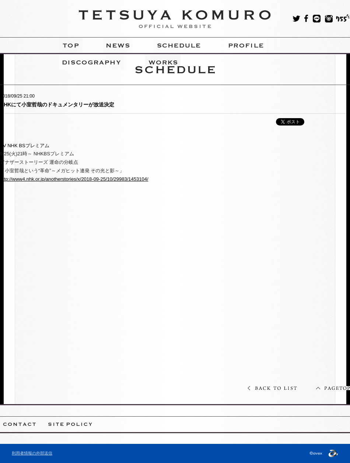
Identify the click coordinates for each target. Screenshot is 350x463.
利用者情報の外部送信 (32, 453)
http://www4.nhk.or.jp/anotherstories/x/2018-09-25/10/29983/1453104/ (74, 179)
